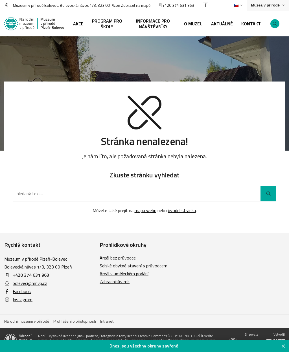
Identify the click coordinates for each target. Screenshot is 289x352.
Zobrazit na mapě (135, 5)
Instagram (18, 299)
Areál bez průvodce (118, 257)
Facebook (17, 291)
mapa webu (145, 210)
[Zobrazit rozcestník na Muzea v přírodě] (268, 5)
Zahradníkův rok (115, 281)
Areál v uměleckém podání (124, 273)
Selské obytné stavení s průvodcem (133, 265)
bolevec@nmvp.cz (25, 283)
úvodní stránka (182, 210)
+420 (165, 5)
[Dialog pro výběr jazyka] (238, 5)
